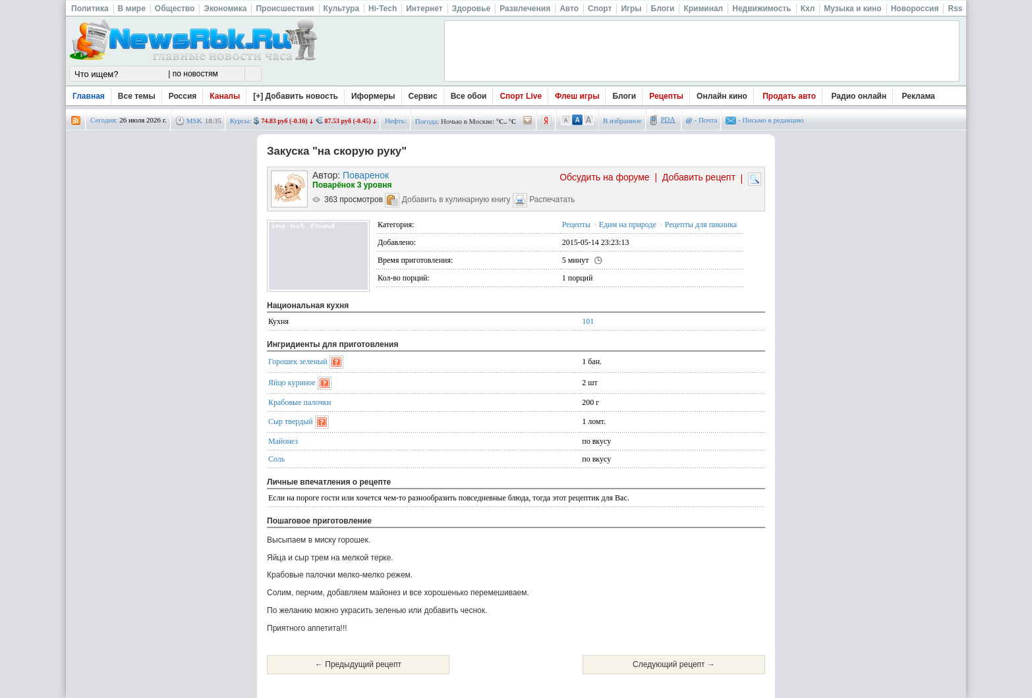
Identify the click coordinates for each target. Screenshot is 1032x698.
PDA (668, 119)
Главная (88, 96)
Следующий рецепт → (674, 664)
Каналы (225, 96)
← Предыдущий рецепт (358, 664)
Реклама (918, 96)
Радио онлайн (859, 96)
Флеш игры (577, 96)
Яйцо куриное (292, 382)
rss (75, 121)
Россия (183, 96)
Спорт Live (521, 96)
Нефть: (396, 120)
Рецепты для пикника (701, 224)
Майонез (283, 441)
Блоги (624, 96)
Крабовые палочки (299, 402)
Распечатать (552, 199)
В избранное (622, 120)
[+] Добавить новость (295, 96)
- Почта (702, 120)
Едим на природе (627, 224)
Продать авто (789, 96)
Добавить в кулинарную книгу (456, 199)
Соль (276, 459)
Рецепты (666, 96)
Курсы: (241, 120)
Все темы (137, 96)
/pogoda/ (527, 121)
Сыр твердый (290, 421)
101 (588, 321)
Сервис (423, 96)
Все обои (469, 96)
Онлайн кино (722, 96)
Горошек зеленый (298, 361)
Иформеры (373, 96)
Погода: (427, 121)
